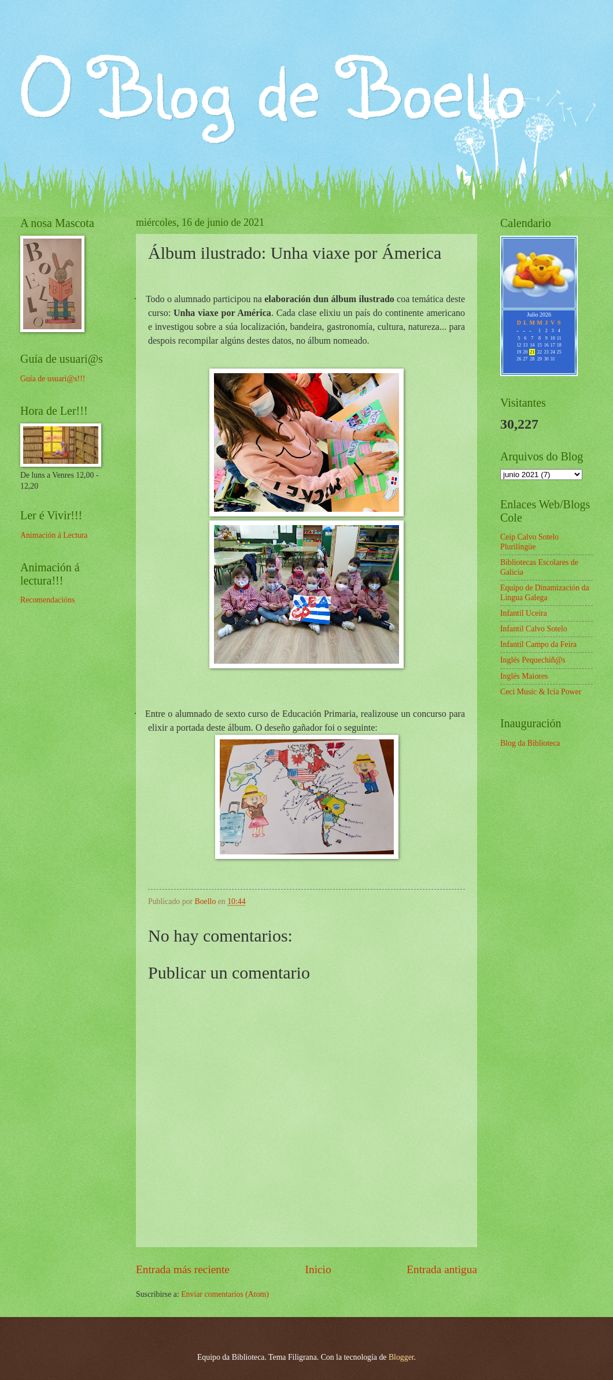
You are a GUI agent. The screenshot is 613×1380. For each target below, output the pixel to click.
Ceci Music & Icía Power (540, 691)
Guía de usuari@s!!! (52, 378)
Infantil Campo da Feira (538, 644)
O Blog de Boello (272, 87)
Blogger (401, 1357)
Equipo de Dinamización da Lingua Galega (544, 592)
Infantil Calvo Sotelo (533, 628)
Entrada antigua (442, 1269)
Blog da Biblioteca (530, 743)
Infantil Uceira (523, 613)
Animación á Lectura (53, 535)
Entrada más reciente (183, 1269)
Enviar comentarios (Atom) (225, 1294)
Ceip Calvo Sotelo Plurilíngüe (529, 542)
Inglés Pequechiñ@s (533, 660)
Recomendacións (47, 600)
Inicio (318, 1269)
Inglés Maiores (524, 676)
